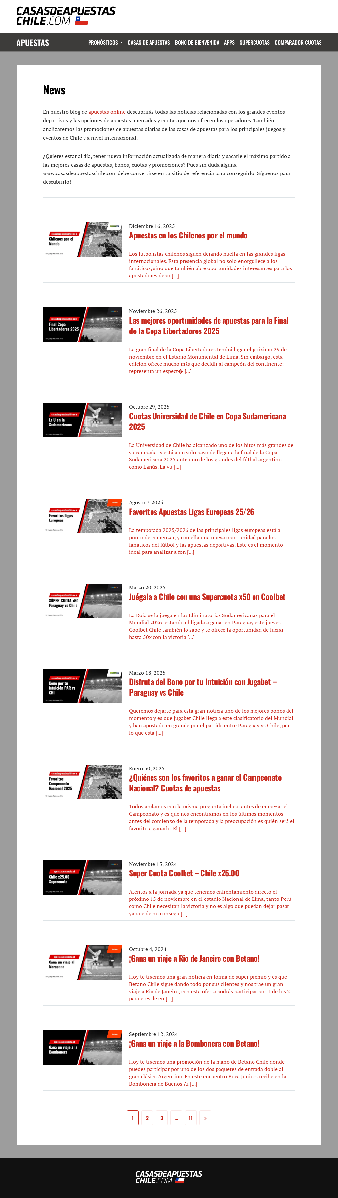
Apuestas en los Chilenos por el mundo (188, 235)
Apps (229, 42)
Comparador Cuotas (298, 42)
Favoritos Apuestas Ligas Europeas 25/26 (191, 511)
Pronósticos (103, 42)
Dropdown (120, 42)
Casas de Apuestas (149, 42)
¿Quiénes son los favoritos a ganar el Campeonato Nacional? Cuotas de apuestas (205, 782)
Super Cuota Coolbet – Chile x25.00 (184, 873)
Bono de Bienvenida (197, 42)
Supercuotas (255, 42)
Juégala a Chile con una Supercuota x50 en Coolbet (207, 596)
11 (191, 1118)
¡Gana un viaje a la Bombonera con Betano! (194, 1043)
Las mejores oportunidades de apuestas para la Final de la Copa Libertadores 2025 (208, 325)
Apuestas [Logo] (33, 42)
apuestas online (107, 111)
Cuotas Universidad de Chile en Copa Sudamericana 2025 (207, 421)
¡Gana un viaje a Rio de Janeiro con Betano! (194, 958)
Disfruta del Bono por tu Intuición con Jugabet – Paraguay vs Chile (202, 687)
